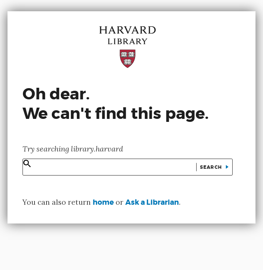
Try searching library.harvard (73, 148)
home (103, 202)
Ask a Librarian (152, 202)
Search (211, 167)
